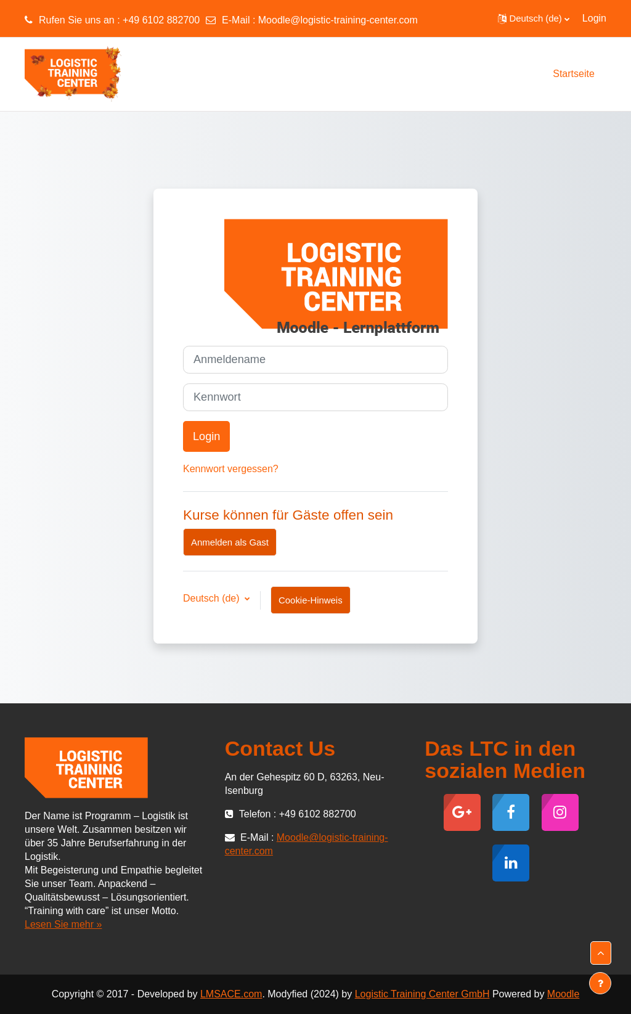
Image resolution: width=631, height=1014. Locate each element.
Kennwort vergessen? (231, 469)
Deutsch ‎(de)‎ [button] (212, 598)
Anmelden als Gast (230, 542)
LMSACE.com (231, 994)
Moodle (563, 994)
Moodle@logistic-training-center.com (338, 20)
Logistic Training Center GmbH (422, 994)
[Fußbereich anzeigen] (600, 983)
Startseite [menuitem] (574, 73)
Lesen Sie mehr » (63, 924)
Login (594, 18)
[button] (533, 18)
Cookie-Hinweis (311, 600)
